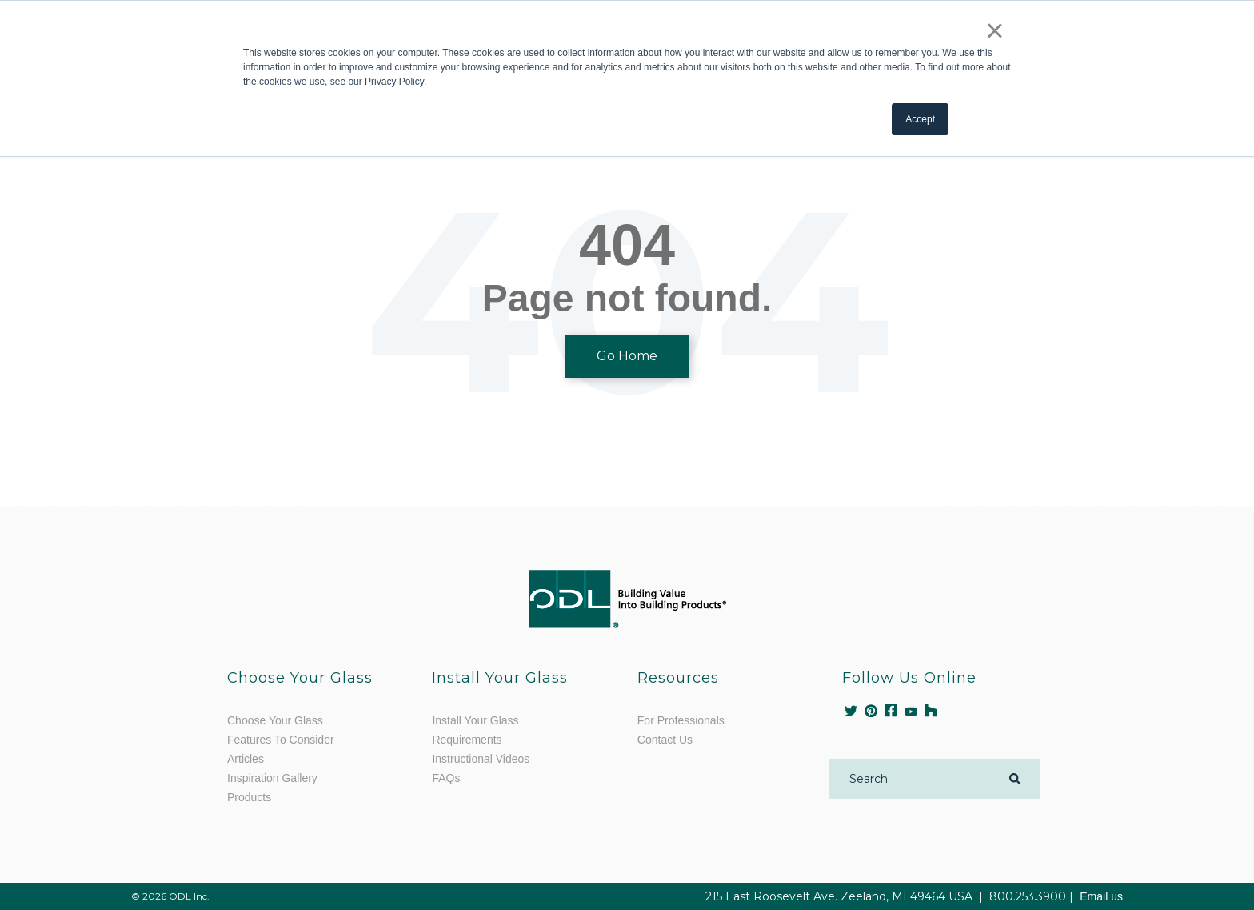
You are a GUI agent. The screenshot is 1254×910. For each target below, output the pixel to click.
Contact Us (665, 739)
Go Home (627, 355)
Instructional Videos (480, 758)
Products (249, 797)
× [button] (994, 30)
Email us (1101, 896)
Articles (245, 758)
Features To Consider (280, 739)
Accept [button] (920, 119)
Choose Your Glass (275, 720)
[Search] (913, 779)
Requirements (466, 739)
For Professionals (681, 720)
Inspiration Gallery (272, 778)
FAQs (446, 778)
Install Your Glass (475, 720)
